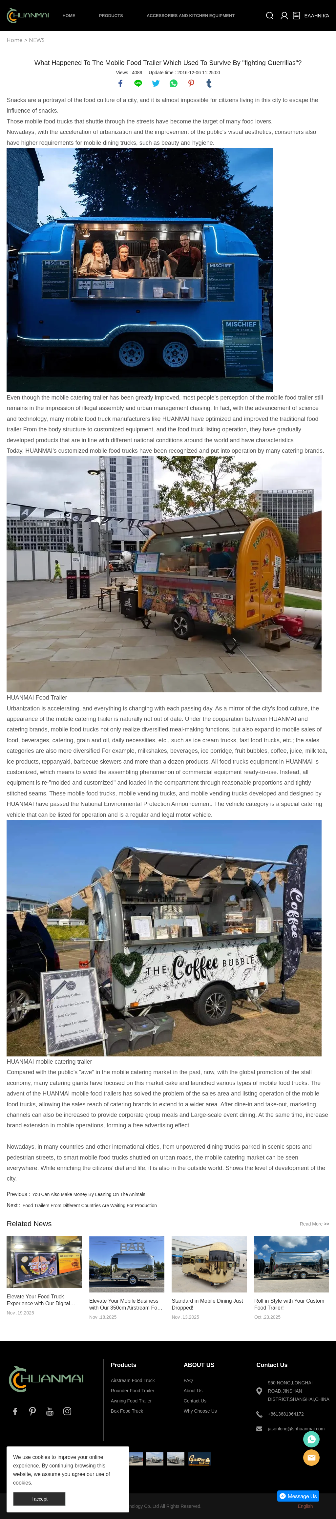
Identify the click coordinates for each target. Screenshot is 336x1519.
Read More (314, 1223)
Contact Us (195, 1400)
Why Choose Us (200, 1411)
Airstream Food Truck (133, 1380)
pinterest (191, 83)
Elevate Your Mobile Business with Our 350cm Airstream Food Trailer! (126, 1304)
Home (68, 15)
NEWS (37, 40)
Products (111, 15)
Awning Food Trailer (131, 1400)
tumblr (209, 83)
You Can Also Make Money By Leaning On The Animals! (89, 1194)
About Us (193, 1390)
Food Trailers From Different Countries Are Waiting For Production (90, 1205)
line (138, 83)
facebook (120, 83)
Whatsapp (311, 1439)
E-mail (311, 1457)
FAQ (188, 1380)
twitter (156, 83)
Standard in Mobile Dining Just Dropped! (207, 1304)
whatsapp (173, 83)
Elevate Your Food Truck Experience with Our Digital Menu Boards (38, 1300)
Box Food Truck (127, 1411)
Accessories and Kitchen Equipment (191, 15)
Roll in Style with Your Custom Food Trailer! (289, 1304)
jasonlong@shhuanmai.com (294, 1428)
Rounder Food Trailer (132, 1390)
